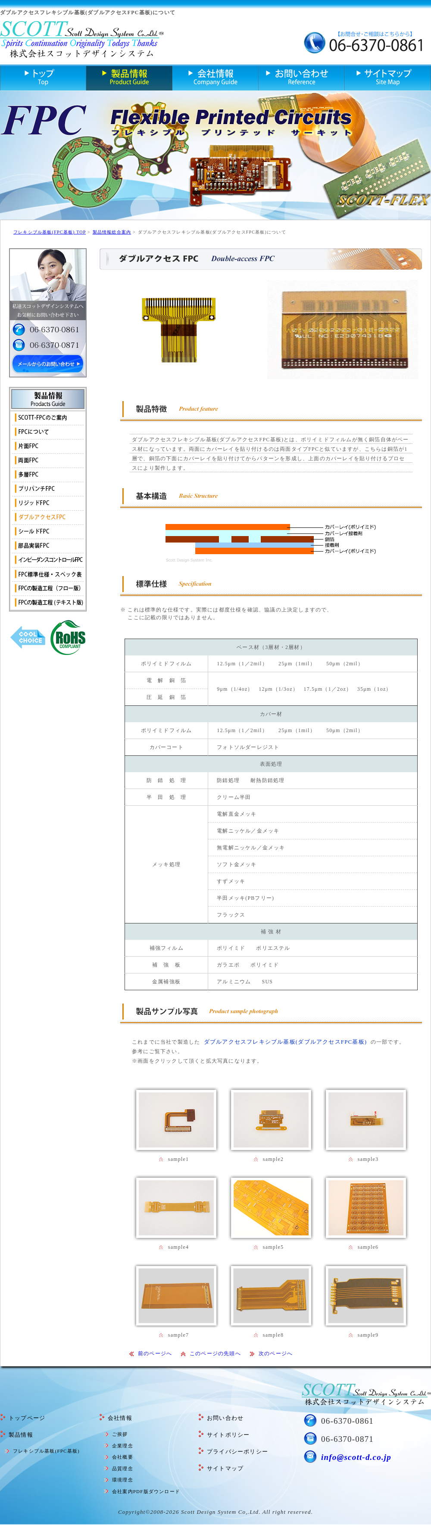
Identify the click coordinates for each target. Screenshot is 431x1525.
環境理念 (122, 1479)
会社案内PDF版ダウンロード (146, 1491)
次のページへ (276, 1353)
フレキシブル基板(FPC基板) (46, 1450)
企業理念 (122, 1445)
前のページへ (155, 1353)
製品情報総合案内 (112, 232)
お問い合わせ (225, 1418)
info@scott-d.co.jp (356, 1457)
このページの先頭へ (215, 1353)
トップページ (27, 1418)
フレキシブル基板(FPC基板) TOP (49, 232)
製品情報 (21, 1434)
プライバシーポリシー (237, 1451)
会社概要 (122, 1457)
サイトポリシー (228, 1434)
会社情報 (120, 1418)
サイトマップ (225, 1468)
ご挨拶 (120, 1434)
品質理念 (122, 1468)
